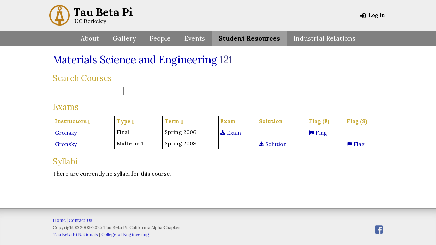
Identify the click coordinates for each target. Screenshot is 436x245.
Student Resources (249, 38)
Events (194, 38)
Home (59, 220)
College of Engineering (125, 235)
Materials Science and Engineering (135, 59)
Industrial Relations (324, 38)
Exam (230, 132)
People (160, 38)
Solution (273, 144)
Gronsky (66, 132)
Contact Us (80, 220)
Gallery (124, 38)
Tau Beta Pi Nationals (75, 235)
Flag (318, 132)
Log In (372, 15)
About (90, 38)
